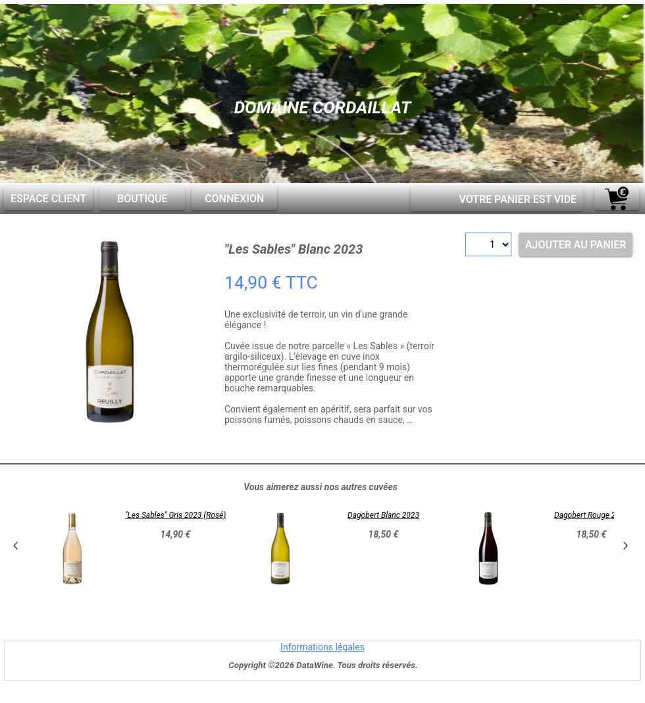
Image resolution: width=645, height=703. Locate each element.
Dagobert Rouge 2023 (591, 514)
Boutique (142, 198)
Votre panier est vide (518, 199)
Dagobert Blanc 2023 (383, 514)
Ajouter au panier (575, 245)
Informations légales (322, 647)
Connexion (234, 198)
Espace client (48, 198)
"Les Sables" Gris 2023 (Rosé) (175, 514)
